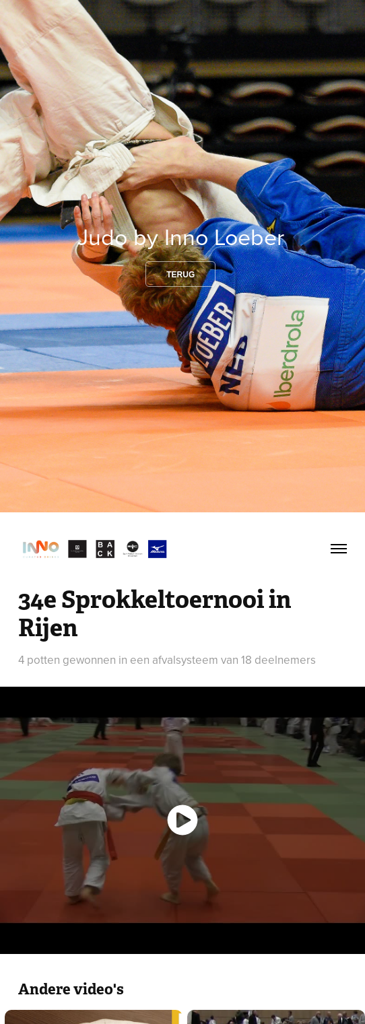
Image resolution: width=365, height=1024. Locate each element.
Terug (180, 274)
